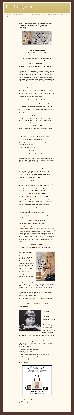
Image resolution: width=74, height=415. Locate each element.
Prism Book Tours (40, 47)
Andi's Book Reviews (35, 180)
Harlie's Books (34, 244)
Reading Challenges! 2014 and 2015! (56, 14)
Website (26, 359)
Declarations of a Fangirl (34, 99)
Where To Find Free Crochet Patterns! (36, 14)
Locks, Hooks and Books (35, 115)
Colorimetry (35, 125)
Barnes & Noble (41, 303)
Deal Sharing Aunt (19, 7)
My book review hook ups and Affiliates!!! (15, 14)
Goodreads (28, 303)
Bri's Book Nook (35, 168)
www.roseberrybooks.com (25, 228)
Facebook (37, 359)
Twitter (42, 359)
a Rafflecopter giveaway (24, 406)
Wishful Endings (35, 207)
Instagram (47, 359)
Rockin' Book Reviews (34, 150)
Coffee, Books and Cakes (34, 193)
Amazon (34, 303)
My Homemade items (10, 17)
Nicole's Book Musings (34, 220)
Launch (30, 63)
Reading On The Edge (34, 153)
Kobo (46, 303)
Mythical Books (34, 84)
